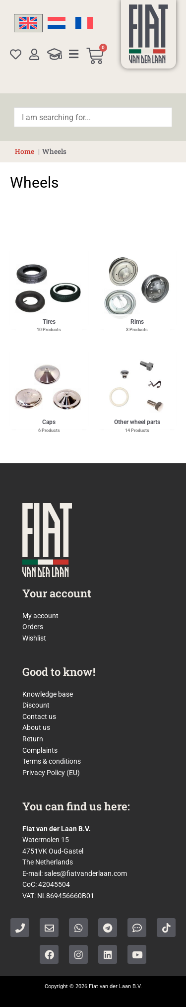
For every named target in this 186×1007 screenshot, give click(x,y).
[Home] (148, 34)
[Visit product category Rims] (137, 286)
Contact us (39, 716)
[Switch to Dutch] (56, 23)
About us (36, 727)
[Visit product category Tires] (49, 286)
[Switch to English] (28, 23)
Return (32, 739)
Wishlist (34, 638)
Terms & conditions (51, 761)
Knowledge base (47, 694)
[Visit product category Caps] (49, 387)
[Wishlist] (15, 54)
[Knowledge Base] (54, 54)
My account (40, 616)
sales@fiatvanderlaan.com (85, 873)
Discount (36, 705)
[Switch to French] (84, 23)
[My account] (34, 54)
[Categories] (73, 54)
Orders (32, 627)
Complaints (40, 750)
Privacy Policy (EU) (51, 773)
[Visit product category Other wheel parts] (137, 387)
